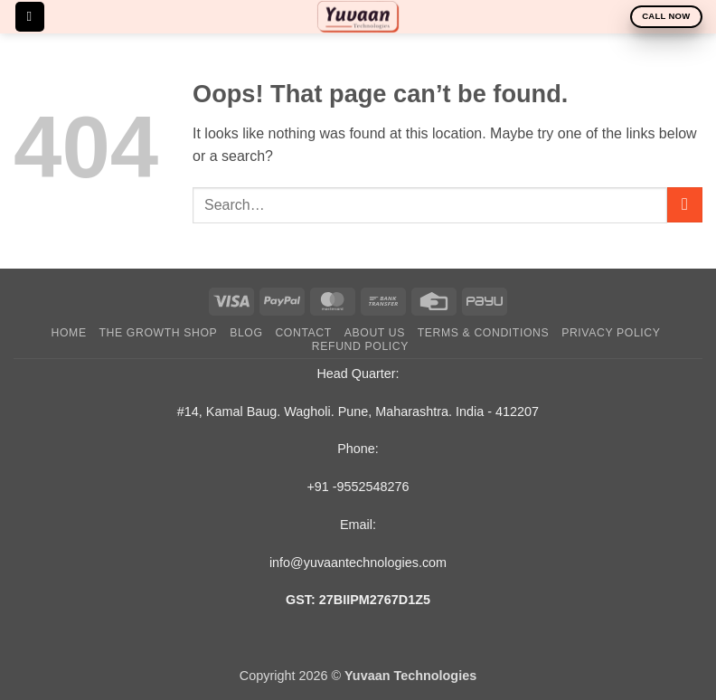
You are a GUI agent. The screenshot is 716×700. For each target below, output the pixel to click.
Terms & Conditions (484, 332)
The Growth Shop (158, 332)
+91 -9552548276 (357, 486)
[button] (29, 17)
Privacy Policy (610, 332)
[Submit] (684, 204)
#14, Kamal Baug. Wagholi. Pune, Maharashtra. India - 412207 (358, 411)
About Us (374, 332)
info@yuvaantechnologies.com (358, 562)
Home (69, 332)
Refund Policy (360, 346)
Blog (246, 332)
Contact (303, 332)
